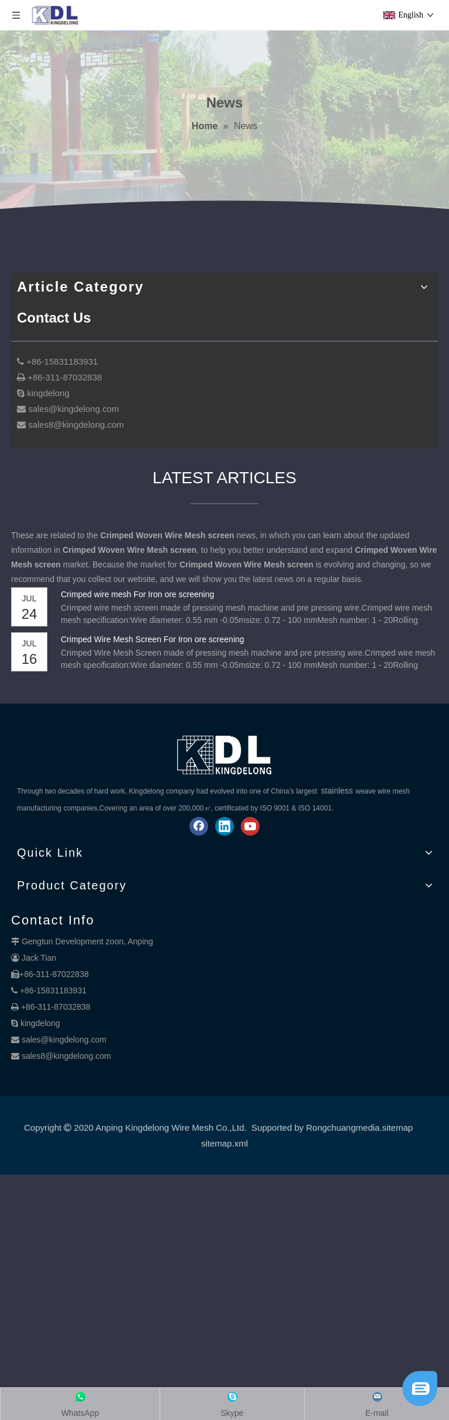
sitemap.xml (224, 1143)
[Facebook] (198, 826)
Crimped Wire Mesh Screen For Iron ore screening (152, 639)
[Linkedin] (224, 826)
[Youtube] (250, 826)
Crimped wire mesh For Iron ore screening (137, 594)
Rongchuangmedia (342, 1127)
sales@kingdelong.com (64, 1039)
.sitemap (396, 1127)
